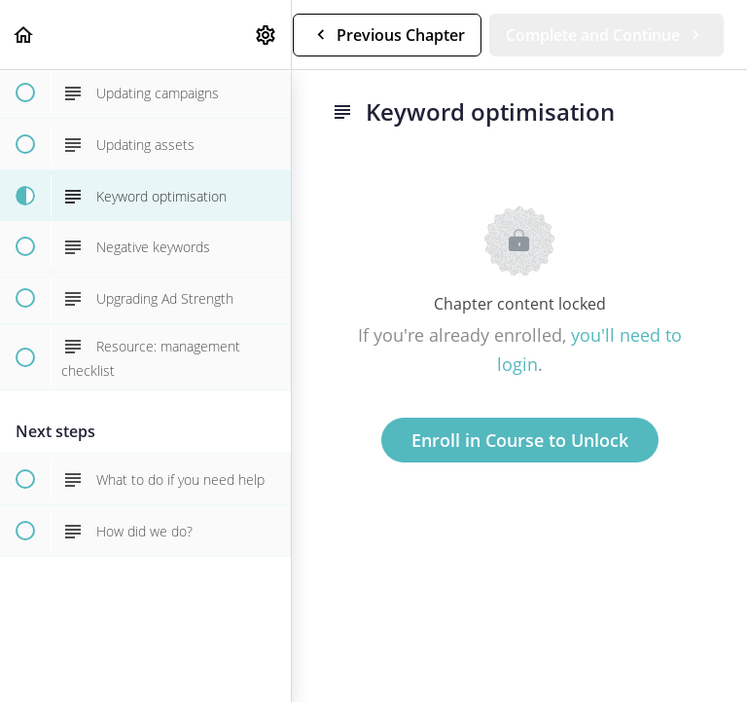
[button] (24, 34)
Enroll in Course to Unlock (519, 440)
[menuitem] (266, 34)
